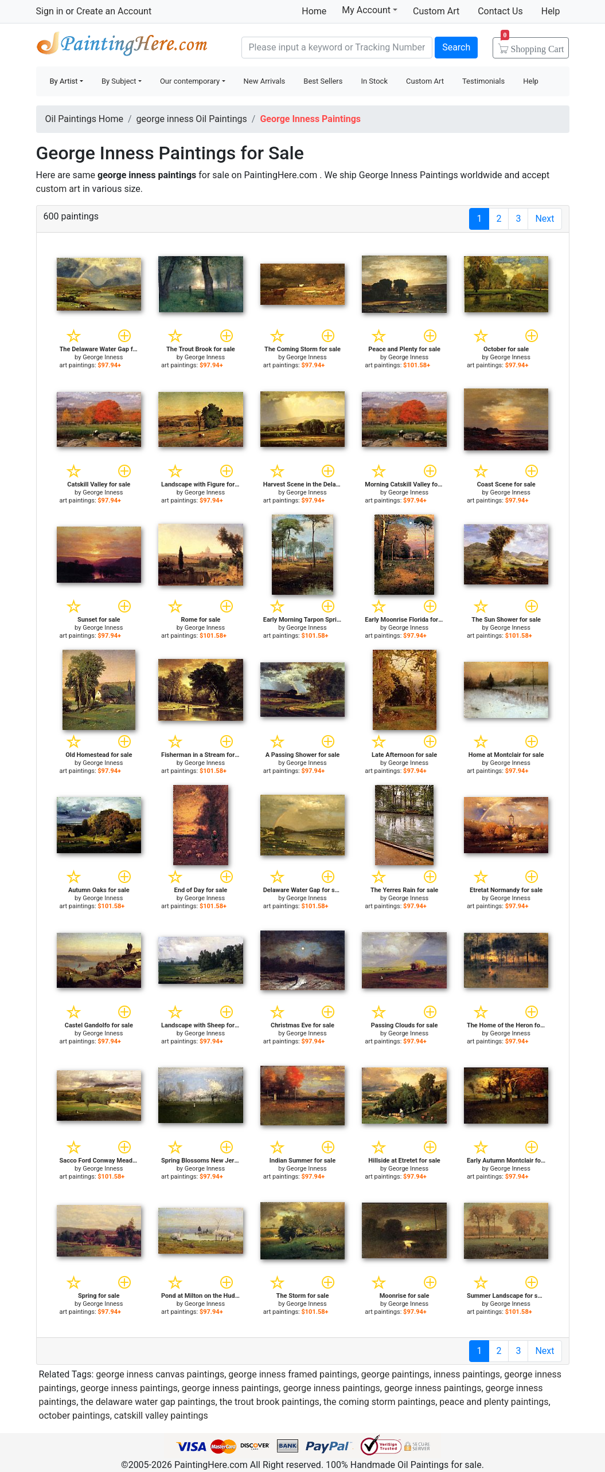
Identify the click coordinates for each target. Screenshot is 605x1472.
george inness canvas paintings (160, 1374)
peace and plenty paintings (493, 1401)
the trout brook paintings (269, 1401)
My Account (369, 10)
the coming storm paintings (379, 1401)
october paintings (74, 1415)
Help (550, 11)
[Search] (337, 47)
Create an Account (113, 11)
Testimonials (483, 81)
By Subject (119, 81)
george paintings (395, 1374)
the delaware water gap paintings (147, 1401)
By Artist (64, 81)
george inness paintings (128, 1388)
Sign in (50, 11)
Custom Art (436, 11)
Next (544, 218)
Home (314, 11)
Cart (532, 45)
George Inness (103, 357)
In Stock (374, 81)
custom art (58, 188)
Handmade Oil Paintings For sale (122, 46)
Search (456, 47)
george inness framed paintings (292, 1374)
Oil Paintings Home (84, 118)
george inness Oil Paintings (191, 118)
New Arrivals (265, 81)
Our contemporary (190, 81)
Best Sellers (322, 81)
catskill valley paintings (161, 1415)
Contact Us (500, 11)
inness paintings (467, 1374)
